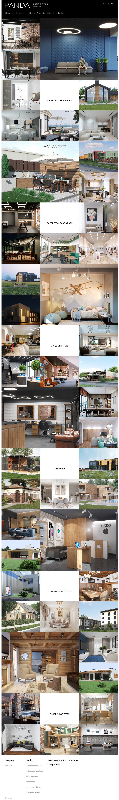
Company (9, 760)
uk (108, 4)
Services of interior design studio (57, 762)
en (112, 4)
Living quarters (32, 776)
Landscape (30, 782)
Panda (9, 798)
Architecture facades (34, 766)
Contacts (41, 13)
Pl (104, 4)
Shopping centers (33, 792)
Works (29, 760)
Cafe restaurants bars (34, 771)
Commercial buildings (34, 787)
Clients (31, 13)
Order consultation (55, 13)
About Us (9, 13)
